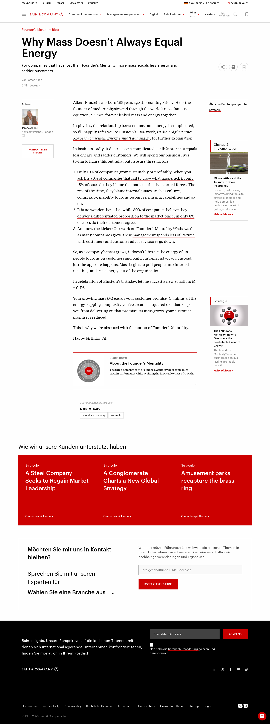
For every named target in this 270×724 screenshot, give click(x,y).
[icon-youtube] (238, 669)
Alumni (47, 3)
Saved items (236, 3)
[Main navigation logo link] (46, 14)
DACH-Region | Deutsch (200, 3)
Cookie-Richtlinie (171, 706)
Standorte (28, 3)
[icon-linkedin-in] (215, 669)
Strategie (215, 109)
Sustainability (51, 706)
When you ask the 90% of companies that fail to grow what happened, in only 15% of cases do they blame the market (135, 178)
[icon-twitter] (223, 669)
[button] (24, 14)
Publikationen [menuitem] (173, 14)
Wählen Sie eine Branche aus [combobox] (66, 592)
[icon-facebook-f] (230, 669)
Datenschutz (146, 706)
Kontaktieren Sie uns (38, 151)
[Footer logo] (243, 706)
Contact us (29, 706)
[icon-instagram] (246, 669)
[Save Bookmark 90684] (196, 384)
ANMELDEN (235, 634)
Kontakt (93, 3)
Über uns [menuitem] (193, 14)
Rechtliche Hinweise (99, 706)
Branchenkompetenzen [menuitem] (84, 14)
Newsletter (76, 3)
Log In (208, 706)
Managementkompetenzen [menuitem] (124, 14)
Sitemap (193, 706)
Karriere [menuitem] (210, 14)
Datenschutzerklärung (183, 648)
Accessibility (73, 706)
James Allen (29, 127)
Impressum (125, 706)
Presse (60, 3)
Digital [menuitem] (154, 14)
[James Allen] (30, 117)
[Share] (223, 67)
